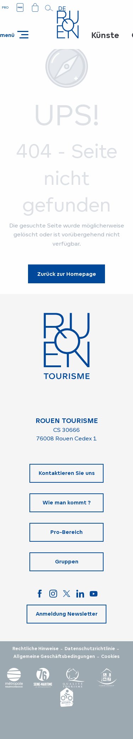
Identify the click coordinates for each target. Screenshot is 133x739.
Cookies (110, 656)
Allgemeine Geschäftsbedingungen (54, 656)
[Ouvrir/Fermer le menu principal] (14, 34)
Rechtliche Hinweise (35, 649)
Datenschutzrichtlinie (90, 649)
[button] (49, 8)
